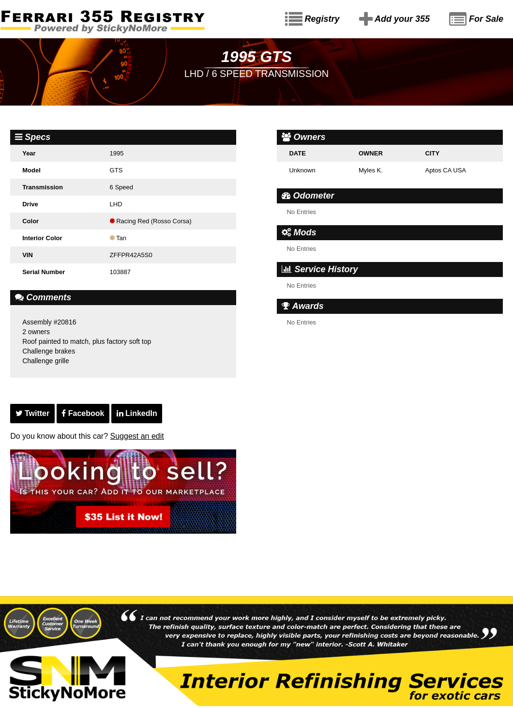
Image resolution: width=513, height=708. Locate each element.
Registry (312, 19)
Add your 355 (394, 19)
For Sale (476, 19)
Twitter (32, 413)
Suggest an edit (137, 436)
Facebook (82, 413)
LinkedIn (137, 413)
